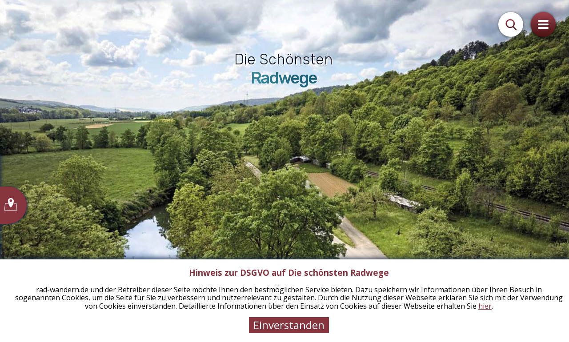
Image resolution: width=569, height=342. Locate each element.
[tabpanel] (284, 171)
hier (485, 306)
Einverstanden (289, 325)
